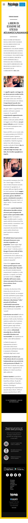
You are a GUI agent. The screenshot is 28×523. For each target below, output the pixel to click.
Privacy (11, 489)
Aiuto (11, 487)
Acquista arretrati (22, 4)
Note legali (14, 507)
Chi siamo (12, 480)
